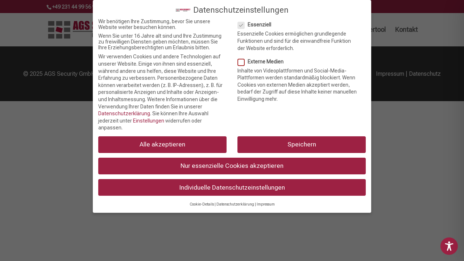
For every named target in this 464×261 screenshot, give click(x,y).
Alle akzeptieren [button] (162, 141)
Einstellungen (148, 117)
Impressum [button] (266, 200)
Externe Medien (263, 58)
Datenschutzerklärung (124, 110)
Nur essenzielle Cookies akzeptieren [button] (232, 162)
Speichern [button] (301, 141)
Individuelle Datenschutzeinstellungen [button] (232, 183)
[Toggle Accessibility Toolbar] (449, 246)
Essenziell (257, 21)
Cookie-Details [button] (202, 200)
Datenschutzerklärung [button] (235, 200)
